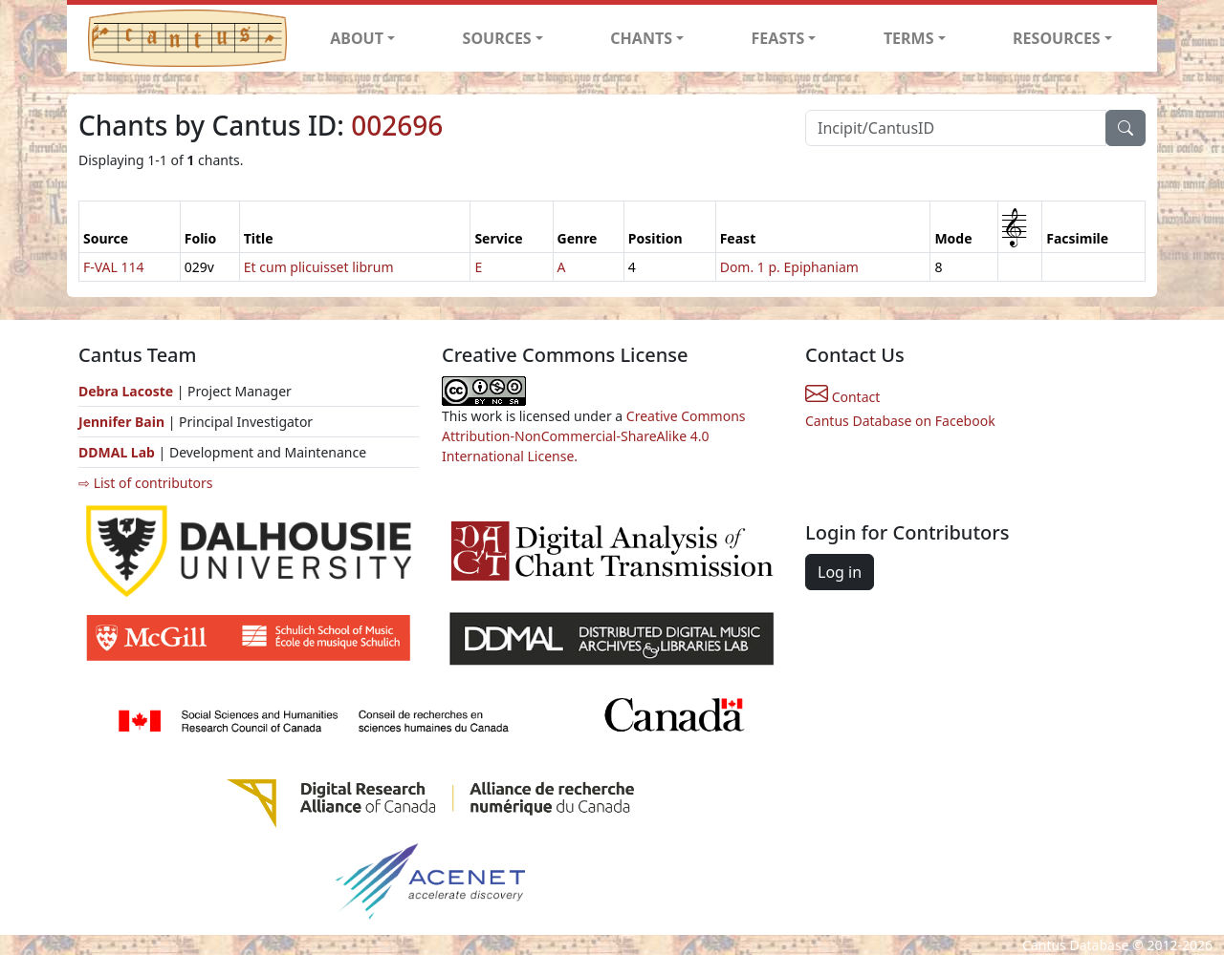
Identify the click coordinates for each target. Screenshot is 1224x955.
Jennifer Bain (123, 422)
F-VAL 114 (113, 267)
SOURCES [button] (497, 38)
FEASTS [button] (778, 38)
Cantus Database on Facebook (900, 421)
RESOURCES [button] (1057, 38)
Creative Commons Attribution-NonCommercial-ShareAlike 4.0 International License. (594, 436)
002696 (397, 125)
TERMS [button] (909, 38)
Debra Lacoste (125, 391)
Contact (842, 397)
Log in (840, 572)
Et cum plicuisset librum (319, 267)
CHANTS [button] (641, 38)
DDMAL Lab (116, 452)
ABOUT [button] (356, 38)
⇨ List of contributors (145, 483)
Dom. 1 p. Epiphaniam (789, 267)
